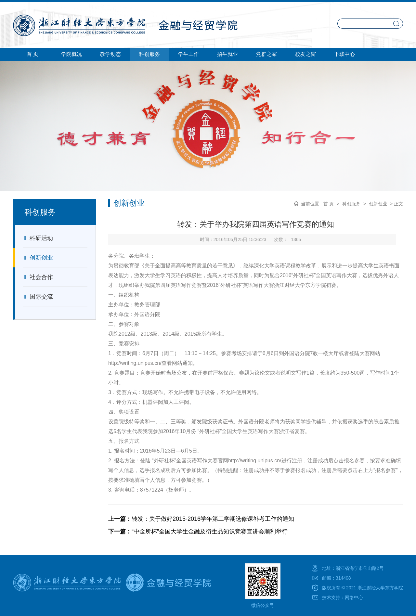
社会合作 (38, 277)
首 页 (328, 203)
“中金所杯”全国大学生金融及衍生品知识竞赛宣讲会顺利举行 (198, 531)
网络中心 (354, 597)
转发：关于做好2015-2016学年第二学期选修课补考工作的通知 (201, 519)
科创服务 (351, 203)
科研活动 (38, 238)
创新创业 (38, 257)
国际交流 (38, 296)
